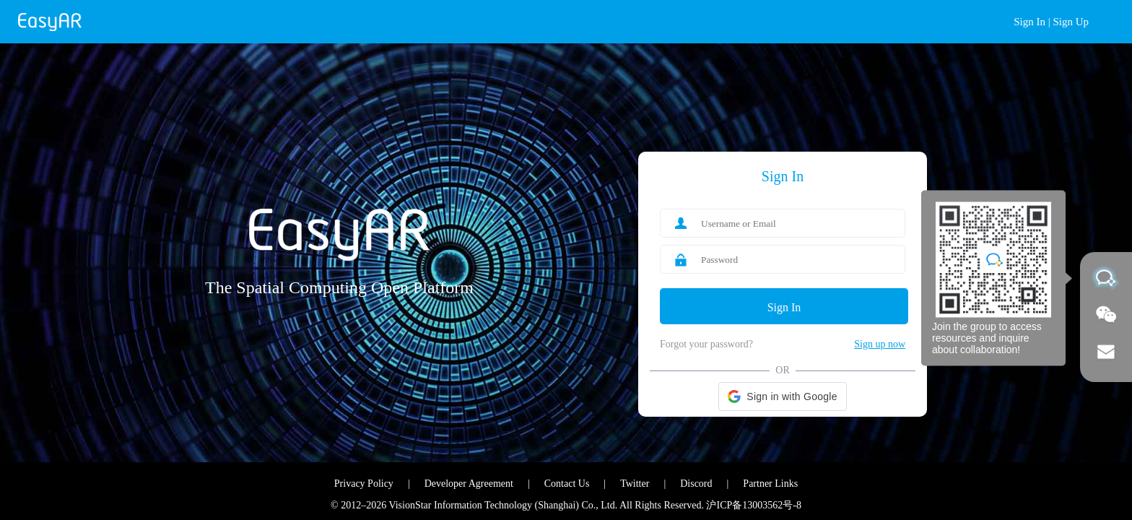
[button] (782, 396)
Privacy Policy (363, 483)
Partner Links (770, 483)
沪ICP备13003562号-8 (753, 505)
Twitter (634, 483)
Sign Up (1071, 21)
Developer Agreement (469, 483)
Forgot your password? (706, 344)
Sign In (1029, 21)
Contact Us (567, 483)
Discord (696, 483)
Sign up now (879, 344)
